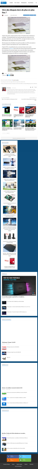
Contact (13, 464)
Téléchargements (26, 2)
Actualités (13, 2)
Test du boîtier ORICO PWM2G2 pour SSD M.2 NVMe (15, 301)
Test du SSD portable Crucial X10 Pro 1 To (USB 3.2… (13, 296)
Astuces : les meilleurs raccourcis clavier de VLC (12, 387)
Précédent (4, 133)
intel (8, 73)
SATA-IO (11, 48)
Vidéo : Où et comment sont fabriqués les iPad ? (9, 99)
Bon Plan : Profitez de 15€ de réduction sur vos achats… (14, 433)
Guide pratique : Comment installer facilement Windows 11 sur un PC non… (18, 306)
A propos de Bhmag (6, 464)
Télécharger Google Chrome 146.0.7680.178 (14, 352)
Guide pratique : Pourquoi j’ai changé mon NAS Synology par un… (17, 311)
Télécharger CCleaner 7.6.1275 (8, 342)
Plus (31, 2)
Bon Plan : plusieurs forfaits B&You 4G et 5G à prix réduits (16, 448)
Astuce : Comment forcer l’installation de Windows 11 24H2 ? (16, 397)
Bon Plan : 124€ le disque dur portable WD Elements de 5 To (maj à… (17, 443)
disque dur (5, 73)
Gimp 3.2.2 (8, 357)
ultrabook (11, 73)
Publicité (25, 464)
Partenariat (31, 464)
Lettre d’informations (18, 466)
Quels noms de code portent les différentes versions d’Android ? (17, 392)
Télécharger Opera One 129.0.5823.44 (13, 346)
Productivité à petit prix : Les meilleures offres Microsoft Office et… (17, 437)
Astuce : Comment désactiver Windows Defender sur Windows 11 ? (17, 402)
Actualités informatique (29, 120)
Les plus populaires (5, 142)
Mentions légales (19, 464)
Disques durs (4, 107)
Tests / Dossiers (18, 2)
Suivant (8, 133)
